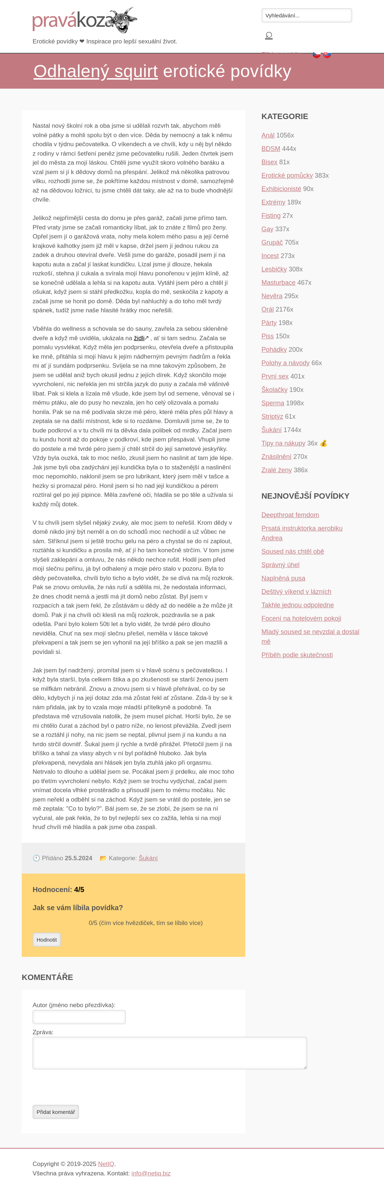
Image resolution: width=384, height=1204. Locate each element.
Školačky (275, 389)
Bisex (269, 162)
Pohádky (274, 349)
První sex (275, 376)
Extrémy (273, 202)
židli (139, 338)
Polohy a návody (286, 363)
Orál (268, 309)
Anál (268, 135)
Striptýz (272, 416)
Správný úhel (281, 565)
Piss (268, 336)
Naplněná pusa (283, 578)
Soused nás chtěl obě (293, 551)
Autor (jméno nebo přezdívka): (74, 1005)
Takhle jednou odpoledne (298, 605)
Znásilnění (277, 456)
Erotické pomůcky (287, 175)
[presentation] (88, 1091)
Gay (268, 229)
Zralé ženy (277, 470)
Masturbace (279, 282)
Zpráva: (43, 1032)
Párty (269, 322)
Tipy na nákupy (283, 443)
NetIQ (106, 1168)
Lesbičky (274, 269)
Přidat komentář (56, 1116)
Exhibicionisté (281, 189)
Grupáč (272, 242)
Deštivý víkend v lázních (296, 591)
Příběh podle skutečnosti (297, 655)
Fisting (271, 215)
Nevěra (272, 296)
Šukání (148, 858)
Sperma (273, 403)
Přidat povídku (282, 54)
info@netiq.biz (151, 1177)
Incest (270, 255)
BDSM (271, 148)
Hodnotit (47, 940)
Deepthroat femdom (290, 515)
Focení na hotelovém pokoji (301, 618)
